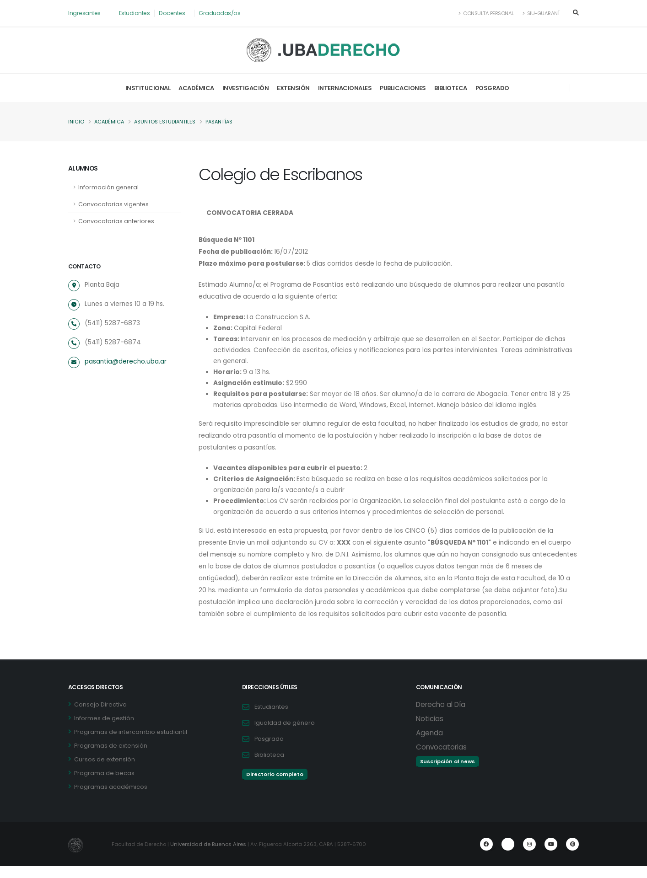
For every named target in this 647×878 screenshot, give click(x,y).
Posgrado (492, 88)
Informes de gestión (104, 730)
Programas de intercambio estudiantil (130, 744)
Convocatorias (441, 759)
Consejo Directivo (100, 716)
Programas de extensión (110, 757)
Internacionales (345, 88)
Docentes (173, 13)
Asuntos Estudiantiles (167, 122)
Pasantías (223, 122)
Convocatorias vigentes (114, 204)
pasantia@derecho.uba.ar (126, 361)
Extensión (293, 88)
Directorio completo (274, 786)
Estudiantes (135, 13)
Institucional (148, 88)
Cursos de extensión (104, 771)
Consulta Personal (485, 13)
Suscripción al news (447, 773)
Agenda (429, 745)
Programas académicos (110, 799)
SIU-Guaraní (541, 13)
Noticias (429, 730)
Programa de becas (104, 785)
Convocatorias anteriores (116, 221)
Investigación (245, 88)
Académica (196, 88)
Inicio (76, 122)
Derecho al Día (440, 716)
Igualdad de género (284, 735)
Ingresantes (85, 13)
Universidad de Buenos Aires (209, 856)
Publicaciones (403, 88)
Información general (109, 187)
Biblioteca (450, 88)
